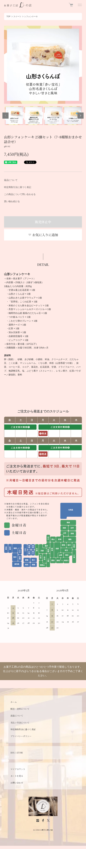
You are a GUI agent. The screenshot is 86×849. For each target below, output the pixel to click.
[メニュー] (79, 5)
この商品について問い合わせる (20, 194)
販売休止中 (43, 221)
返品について (11, 180)
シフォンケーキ (31, 16)
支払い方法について (19, 722)
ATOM (19, 752)
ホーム (13, 702)
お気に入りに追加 (43, 234)
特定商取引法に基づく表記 (17, 187)
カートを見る (16, 775)
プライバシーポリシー (20, 736)
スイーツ (17, 16)
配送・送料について (19, 708)
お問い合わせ (16, 782)
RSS (12, 752)
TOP (8, 16)
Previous (5, 115)
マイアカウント (17, 769)
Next (80, 115)
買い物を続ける (12, 201)
